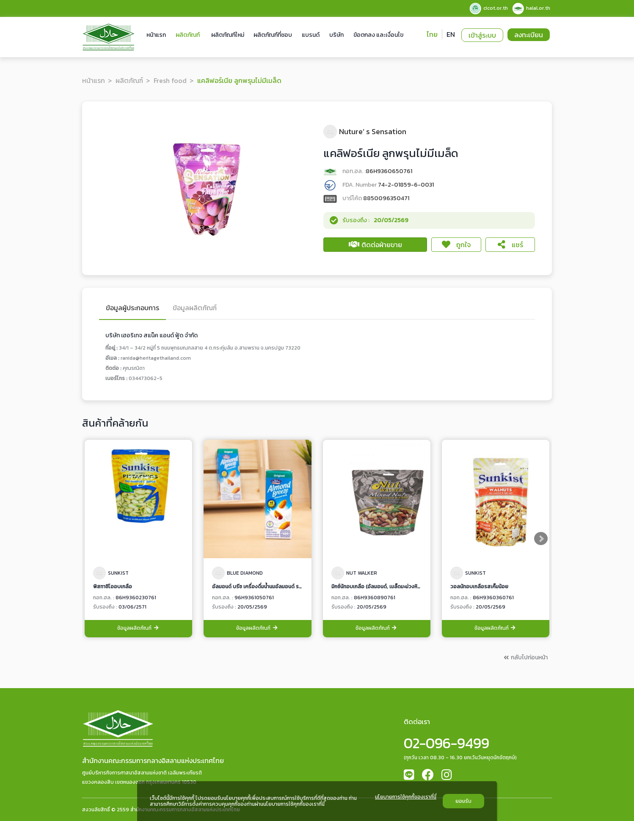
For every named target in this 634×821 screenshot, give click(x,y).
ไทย (432, 34)
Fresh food (170, 80)
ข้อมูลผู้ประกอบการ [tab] (132, 309)
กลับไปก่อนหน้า (525, 657)
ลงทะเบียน (528, 35)
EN (451, 34)
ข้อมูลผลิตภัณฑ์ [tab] (195, 309)
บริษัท (336, 34)
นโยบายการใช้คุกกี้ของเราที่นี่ (405, 797)
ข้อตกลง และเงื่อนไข (378, 34)
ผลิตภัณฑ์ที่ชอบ (273, 34)
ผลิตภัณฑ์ (188, 34)
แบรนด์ (311, 34)
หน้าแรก (156, 34)
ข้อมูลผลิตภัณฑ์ (138, 628)
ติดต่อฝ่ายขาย (375, 245)
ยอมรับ (463, 801)
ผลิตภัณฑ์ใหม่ (227, 34)
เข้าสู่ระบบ (482, 35)
